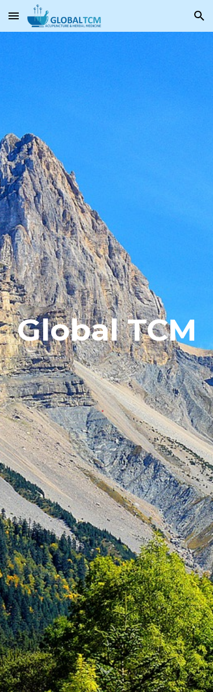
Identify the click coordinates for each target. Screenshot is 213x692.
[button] (13, 15)
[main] (107, 335)
